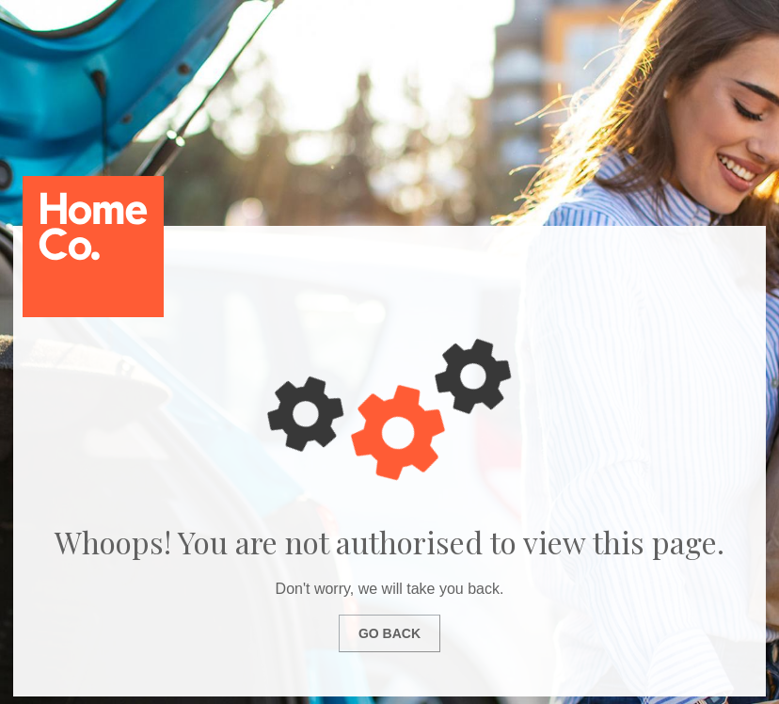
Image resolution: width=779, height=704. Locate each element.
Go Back (389, 633)
